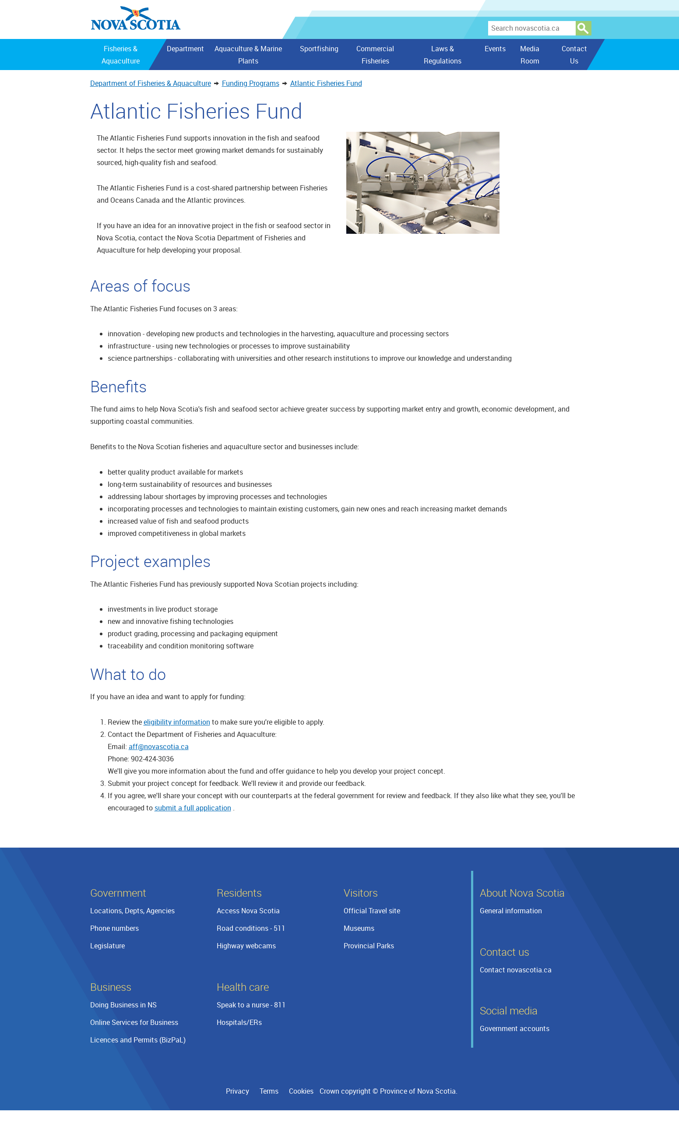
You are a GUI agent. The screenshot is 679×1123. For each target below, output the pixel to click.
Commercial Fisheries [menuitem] (375, 55)
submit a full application (193, 808)
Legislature (107, 946)
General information (511, 910)
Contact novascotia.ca (516, 970)
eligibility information (177, 722)
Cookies (301, 1091)
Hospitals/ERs (239, 1022)
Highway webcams (246, 946)
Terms (269, 1091)
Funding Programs (250, 83)
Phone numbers (114, 928)
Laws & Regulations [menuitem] (442, 55)
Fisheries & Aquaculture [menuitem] (120, 55)
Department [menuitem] (185, 48)
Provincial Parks (369, 946)
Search (583, 28)
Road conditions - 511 (251, 928)
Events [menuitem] (494, 48)
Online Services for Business (134, 1022)
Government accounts (514, 1028)
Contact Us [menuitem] (574, 55)
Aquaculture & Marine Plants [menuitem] (248, 55)
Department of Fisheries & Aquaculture (150, 83)
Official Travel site (372, 910)
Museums (359, 928)
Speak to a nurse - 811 (251, 1005)
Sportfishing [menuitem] (319, 48)
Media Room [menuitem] (529, 55)
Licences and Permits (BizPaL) (138, 1040)
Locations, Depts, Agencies (132, 910)
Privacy (237, 1091)
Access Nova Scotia (248, 910)
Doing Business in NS (123, 1005)
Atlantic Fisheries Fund (326, 83)
